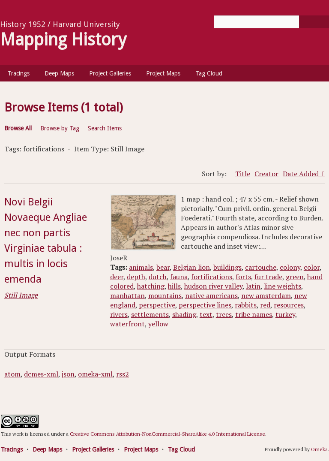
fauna (179, 276)
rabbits (246, 305)
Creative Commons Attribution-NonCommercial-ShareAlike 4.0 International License (167, 434)
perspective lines (205, 305)
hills (174, 286)
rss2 (122, 374)
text (206, 314)
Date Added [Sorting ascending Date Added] (301, 173)
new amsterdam (266, 295)
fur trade (268, 276)
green (295, 276)
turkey (285, 314)
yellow (158, 323)
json (68, 374)
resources (289, 305)
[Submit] (314, 21)
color (312, 267)
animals (141, 267)
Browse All (18, 128)
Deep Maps (59, 73)
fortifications (211, 276)
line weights (282, 286)
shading (184, 314)
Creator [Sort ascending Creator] (266, 173)
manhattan (127, 295)
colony (290, 267)
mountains (165, 295)
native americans (211, 295)
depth (136, 276)
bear (163, 267)
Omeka (319, 449)
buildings (227, 267)
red (265, 305)
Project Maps (163, 73)
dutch (158, 276)
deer (116, 276)
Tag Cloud (208, 73)
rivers (119, 314)
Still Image (21, 295)
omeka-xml (95, 374)
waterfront (127, 323)
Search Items (105, 128)
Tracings (19, 73)
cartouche (260, 267)
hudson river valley (213, 286)
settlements (150, 314)
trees (224, 314)
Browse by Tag (59, 128)
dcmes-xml (41, 374)
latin (253, 286)
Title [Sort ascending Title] (242, 173)
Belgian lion (191, 267)
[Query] (271, 21)
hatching (150, 286)
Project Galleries (110, 73)
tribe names (253, 314)
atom (12, 374)
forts (243, 276)
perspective (157, 305)
